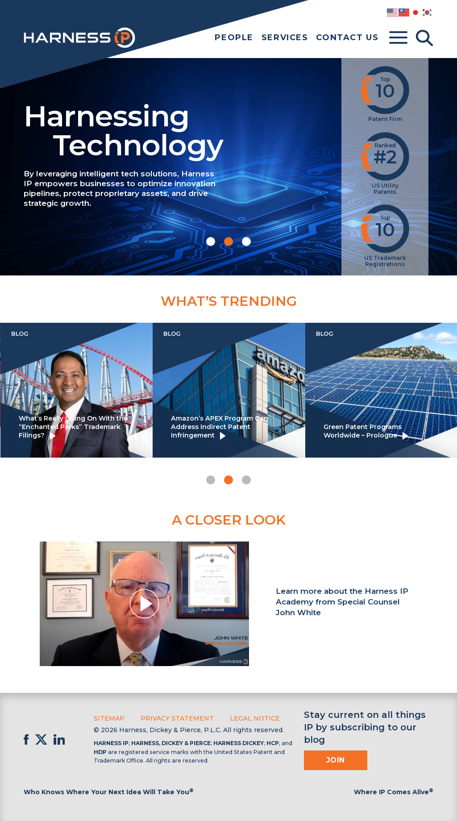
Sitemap (109, 718)
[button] (211, 241)
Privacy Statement (177, 718)
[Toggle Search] (424, 38)
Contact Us (347, 37)
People (234, 37)
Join (335, 760)
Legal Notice (255, 718)
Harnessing (176, 129)
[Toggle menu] (398, 38)
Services (285, 37)
